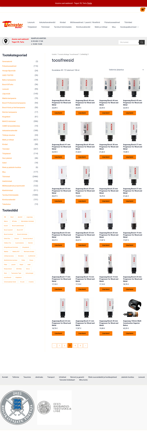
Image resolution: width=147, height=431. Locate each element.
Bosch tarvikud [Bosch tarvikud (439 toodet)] (20, 234)
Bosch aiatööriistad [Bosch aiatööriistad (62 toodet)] (10, 230)
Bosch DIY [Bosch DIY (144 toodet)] (7, 234)
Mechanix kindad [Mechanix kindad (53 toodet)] (9, 261)
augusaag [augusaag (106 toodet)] (31, 217)
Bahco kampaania (9, 80)
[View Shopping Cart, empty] (142, 9)
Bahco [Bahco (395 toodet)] (6, 221)
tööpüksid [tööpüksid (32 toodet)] (7, 291)
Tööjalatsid (135, 22)
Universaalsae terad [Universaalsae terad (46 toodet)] (21, 291)
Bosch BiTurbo (8, 84)
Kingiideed (6, 117)
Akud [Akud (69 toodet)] (12, 217)
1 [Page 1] (59, 356)
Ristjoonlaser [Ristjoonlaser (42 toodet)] (16, 278)
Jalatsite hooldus (122, 377)
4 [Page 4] (76, 356)
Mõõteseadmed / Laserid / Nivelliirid (82, 22)
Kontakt (11, 377)
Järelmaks (40, 377)
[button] (119, 27)
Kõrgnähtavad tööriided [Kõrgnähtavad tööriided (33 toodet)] (11, 252)
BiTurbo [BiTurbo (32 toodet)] (15, 221)
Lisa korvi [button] (59, 114)
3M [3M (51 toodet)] (5, 217)
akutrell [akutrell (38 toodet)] (21, 217)
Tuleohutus (6, 204)
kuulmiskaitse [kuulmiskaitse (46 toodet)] (8, 247)
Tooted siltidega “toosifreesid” (69, 54)
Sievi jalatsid (7, 158)
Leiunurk (30, 22)
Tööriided (123, 22)
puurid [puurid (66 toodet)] (23, 274)
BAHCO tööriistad (9, 121)
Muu (96, 27)
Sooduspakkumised (111, 27)
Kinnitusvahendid (67, 27)
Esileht (54, 54)
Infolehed (60, 377)
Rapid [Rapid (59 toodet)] (31, 274)
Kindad (60, 22)
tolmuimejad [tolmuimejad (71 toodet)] (8, 287)
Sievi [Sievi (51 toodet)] (14, 282)
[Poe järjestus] (126, 69)
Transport (50, 377)
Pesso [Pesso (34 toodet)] (6, 274)
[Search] (142, 42)
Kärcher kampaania (10, 112)
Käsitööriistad (8, 190)
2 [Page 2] (65, 356)
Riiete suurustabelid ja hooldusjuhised (97, 377)
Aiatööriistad (7, 181)
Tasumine (30, 377)
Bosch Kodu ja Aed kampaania (14, 107)
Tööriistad (31, 27)
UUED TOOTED (8, 75)
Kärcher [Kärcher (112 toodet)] (20, 247)
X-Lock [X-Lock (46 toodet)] (6, 296)
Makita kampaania (9, 98)
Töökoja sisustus (9, 135)
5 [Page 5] (81, 356)
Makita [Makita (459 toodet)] (6, 256)
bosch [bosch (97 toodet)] (24, 226)
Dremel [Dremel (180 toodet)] (33, 239)
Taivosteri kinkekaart (68, 380)
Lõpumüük (6, 94)
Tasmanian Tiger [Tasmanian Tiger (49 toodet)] (26, 282)
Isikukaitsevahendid (46, 22)
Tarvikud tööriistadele (48, 27)
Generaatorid (7, 61)
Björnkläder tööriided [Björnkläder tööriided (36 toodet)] (11, 226)
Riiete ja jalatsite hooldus (12, 167)
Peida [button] (89, 3)
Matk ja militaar (84, 27)
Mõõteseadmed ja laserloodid (14, 186)
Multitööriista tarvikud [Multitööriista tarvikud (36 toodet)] (11, 269)
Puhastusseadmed (108, 22)
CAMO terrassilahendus (12, 126)
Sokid (4, 163)
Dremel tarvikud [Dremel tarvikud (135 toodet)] (9, 243)
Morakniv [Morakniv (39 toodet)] (7, 265)
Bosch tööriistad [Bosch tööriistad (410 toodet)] (9, 239)
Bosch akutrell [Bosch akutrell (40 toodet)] (26, 230)
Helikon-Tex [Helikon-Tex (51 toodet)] (23, 243)
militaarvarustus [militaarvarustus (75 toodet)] (25, 261)
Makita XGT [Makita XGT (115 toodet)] (17, 256)
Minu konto (83, 380)
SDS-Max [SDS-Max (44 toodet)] (28, 278)
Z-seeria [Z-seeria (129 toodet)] (16, 296)
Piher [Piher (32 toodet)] (14, 274)
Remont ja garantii (72, 377)
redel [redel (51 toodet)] (5, 278)
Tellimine (20, 377)
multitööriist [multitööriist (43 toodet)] (19, 265)
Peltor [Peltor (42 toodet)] (25, 269)
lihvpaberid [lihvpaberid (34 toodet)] (27, 252)
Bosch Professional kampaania (15, 103)
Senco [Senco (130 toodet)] (6, 282)
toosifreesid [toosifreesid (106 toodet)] (21, 287)
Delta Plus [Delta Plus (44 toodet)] (23, 239)
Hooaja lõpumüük (9, 71)
